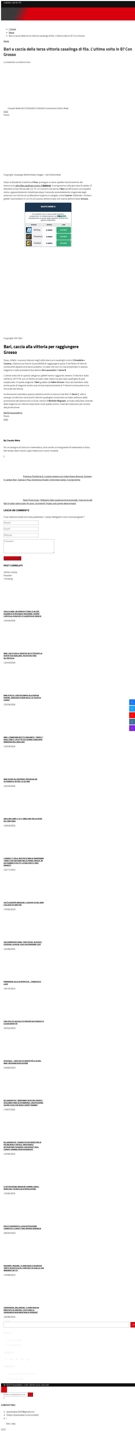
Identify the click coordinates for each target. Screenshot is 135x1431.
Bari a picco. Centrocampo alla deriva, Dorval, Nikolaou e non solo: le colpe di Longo (22, 697)
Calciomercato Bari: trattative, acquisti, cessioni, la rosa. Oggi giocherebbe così (23, 943)
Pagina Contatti (16, 1378)
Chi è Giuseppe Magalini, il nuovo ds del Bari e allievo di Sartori (24, 903)
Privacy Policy (15, 1340)
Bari (6, 412)
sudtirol (18, 412)
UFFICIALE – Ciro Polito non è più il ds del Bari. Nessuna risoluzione (22, 1061)
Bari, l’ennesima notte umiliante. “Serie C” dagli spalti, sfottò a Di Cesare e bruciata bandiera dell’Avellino (23, 739)
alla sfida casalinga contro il (33, 185)
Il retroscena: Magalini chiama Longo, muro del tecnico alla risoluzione (21, 1187)
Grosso (11, 412)
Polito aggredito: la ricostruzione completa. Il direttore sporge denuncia (22, 1227)
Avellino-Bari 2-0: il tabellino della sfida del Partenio (23, 819)
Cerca (7, 1320)
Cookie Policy (15, 1345)
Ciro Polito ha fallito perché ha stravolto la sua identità (24, 1022)
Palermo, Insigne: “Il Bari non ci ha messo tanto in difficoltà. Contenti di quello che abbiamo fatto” (24, 1268)
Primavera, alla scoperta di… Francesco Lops (22, 982)
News (6, 41)
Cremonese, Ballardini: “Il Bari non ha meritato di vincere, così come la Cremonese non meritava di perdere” (21, 1310)
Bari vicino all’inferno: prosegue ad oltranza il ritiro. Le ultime (20, 780)
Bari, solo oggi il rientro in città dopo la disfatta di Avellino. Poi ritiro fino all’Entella (23, 655)
